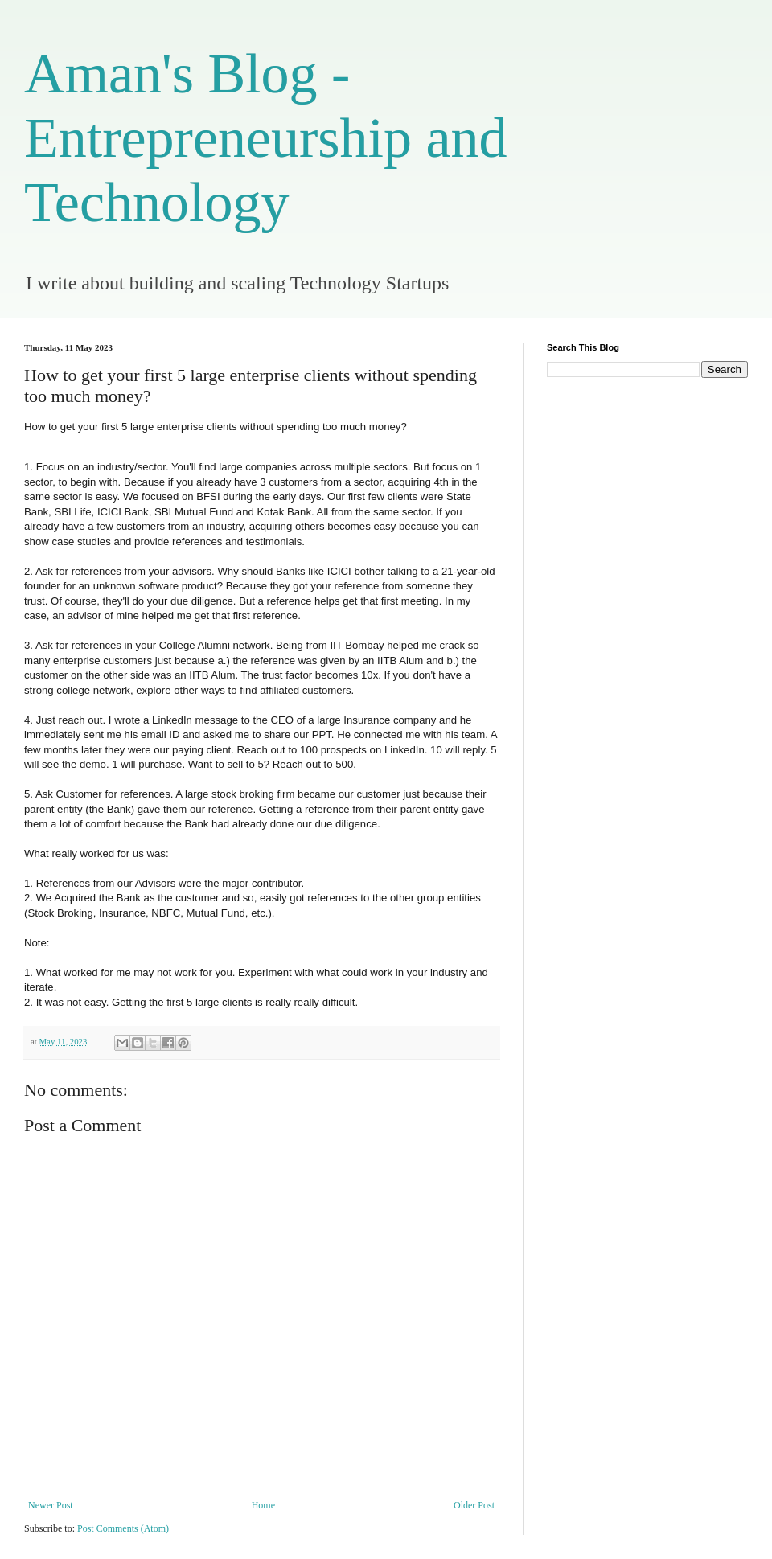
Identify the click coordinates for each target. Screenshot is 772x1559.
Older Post (474, 1505)
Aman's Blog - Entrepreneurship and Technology (265, 138)
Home (263, 1505)
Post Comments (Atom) (123, 1528)
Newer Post (50, 1505)
